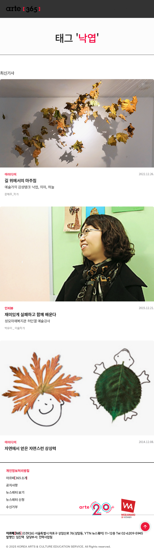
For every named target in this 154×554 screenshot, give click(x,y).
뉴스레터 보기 (15, 492)
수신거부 (12, 506)
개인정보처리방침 (17, 470)
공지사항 (12, 485)
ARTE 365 (23, 9)
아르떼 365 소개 (16, 477)
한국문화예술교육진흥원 (24, 522)
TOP (145, 527)
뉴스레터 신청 (15, 499)
